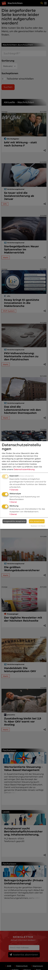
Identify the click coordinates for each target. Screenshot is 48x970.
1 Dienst (13, 502)
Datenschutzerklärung (24, 469)
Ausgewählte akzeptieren (14, 521)
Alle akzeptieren (37, 521)
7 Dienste (13, 490)
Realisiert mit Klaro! (38, 526)
